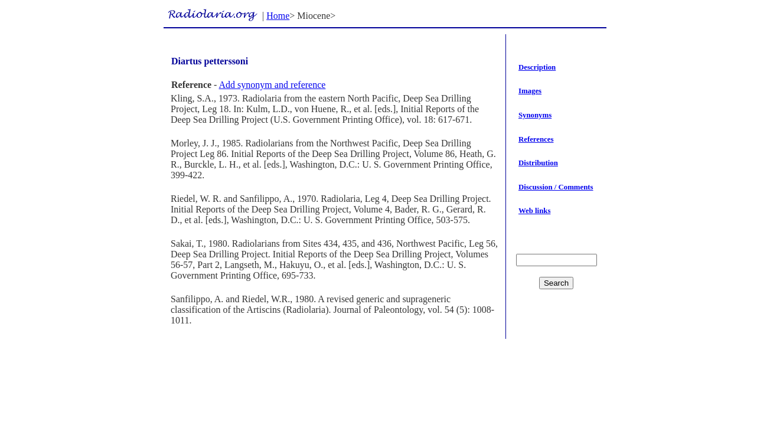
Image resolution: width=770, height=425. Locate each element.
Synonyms (535, 115)
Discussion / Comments (555, 187)
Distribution (538, 163)
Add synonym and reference (272, 85)
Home (277, 16)
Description (537, 67)
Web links (534, 211)
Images (529, 91)
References (535, 139)
